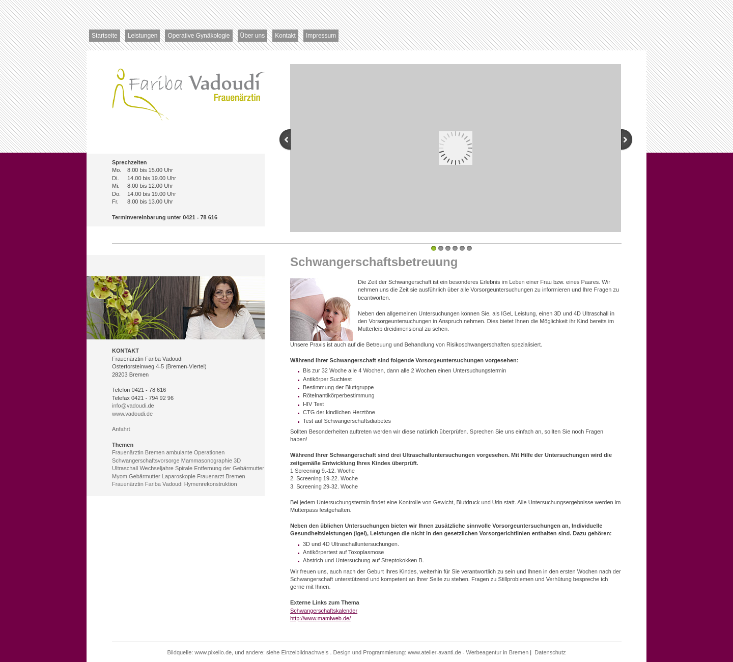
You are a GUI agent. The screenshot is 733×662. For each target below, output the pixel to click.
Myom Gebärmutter (136, 476)
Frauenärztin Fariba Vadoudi (147, 484)
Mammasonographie (206, 460)
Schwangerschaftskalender (323, 611)
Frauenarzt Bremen (221, 476)
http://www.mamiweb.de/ (320, 618)
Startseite (105, 35)
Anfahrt (121, 429)
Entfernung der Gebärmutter (229, 468)
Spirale (183, 468)
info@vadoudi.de (133, 405)
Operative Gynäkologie (198, 35)
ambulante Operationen (195, 452)
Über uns (252, 35)
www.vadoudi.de (132, 414)
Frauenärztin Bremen (138, 452)
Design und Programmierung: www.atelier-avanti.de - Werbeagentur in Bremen (431, 652)
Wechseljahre (156, 468)
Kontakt (285, 35)
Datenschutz (550, 652)
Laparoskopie (178, 476)
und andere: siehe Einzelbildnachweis (281, 652)
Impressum (321, 35)
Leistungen (143, 35)
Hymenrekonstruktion (210, 484)
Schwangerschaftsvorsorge (146, 460)
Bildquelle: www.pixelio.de (199, 652)
